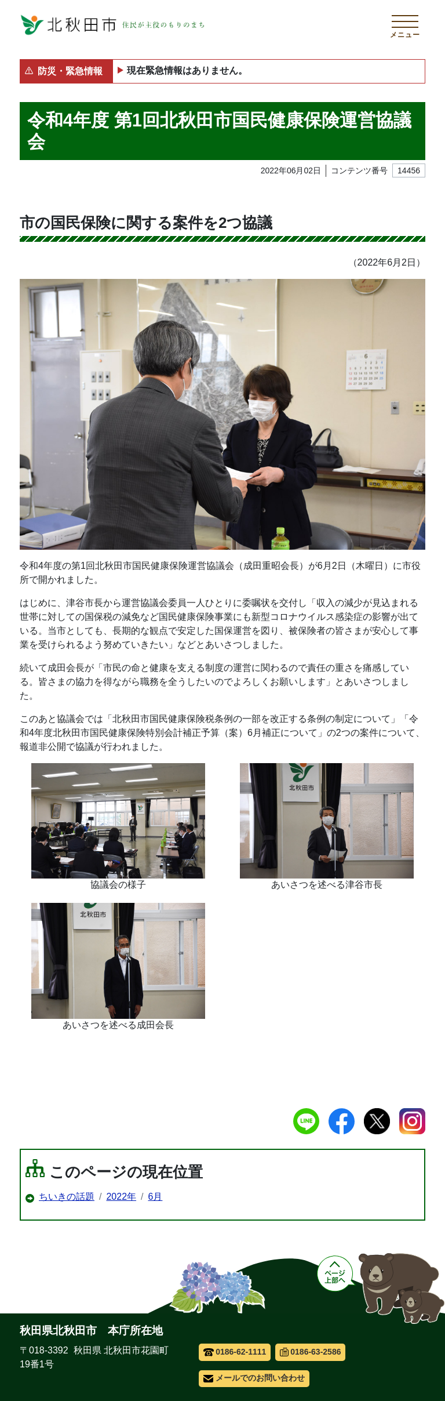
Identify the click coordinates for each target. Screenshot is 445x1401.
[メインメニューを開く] (405, 25)
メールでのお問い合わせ (254, 1377)
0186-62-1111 (235, 1351)
